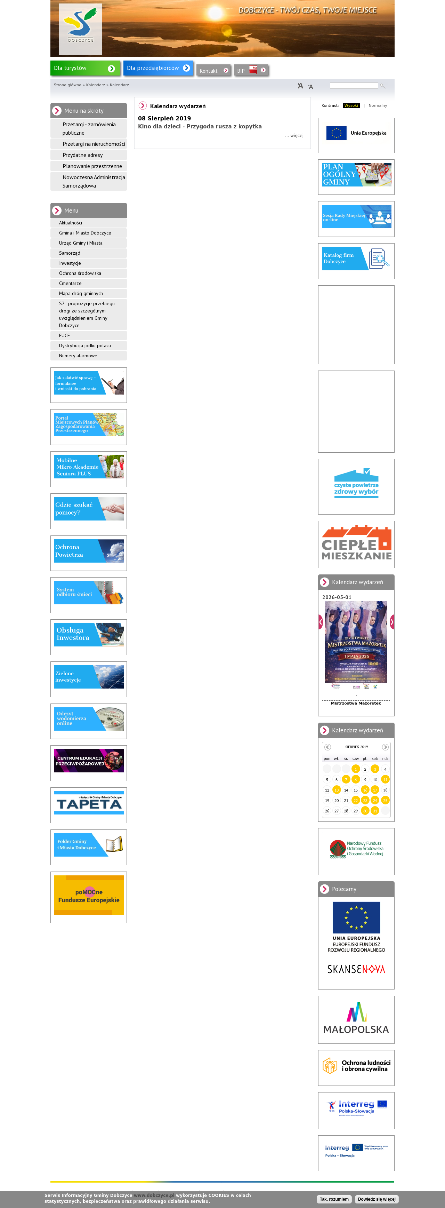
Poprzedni (320, 621)
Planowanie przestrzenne (92, 165)
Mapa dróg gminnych (81, 293)
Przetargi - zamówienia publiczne (89, 128)
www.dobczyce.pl (154, 1195)
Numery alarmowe (78, 355)
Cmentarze (70, 283)
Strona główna (67, 85)
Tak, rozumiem (334, 1199)
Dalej (392, 621)
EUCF (64, 335)
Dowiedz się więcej (377, 1199)
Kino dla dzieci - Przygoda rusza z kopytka (200, 127)
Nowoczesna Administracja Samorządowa (94, 181)
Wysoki (351, 105)
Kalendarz (95, 85)
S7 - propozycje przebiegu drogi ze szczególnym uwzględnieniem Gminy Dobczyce (87, 314)
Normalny (378, 105)
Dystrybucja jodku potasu (85, 345)
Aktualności (70, 223)
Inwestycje (70, 263)
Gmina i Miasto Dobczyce (85, 233)
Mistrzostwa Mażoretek (356, 703)
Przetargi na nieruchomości (94, 143)
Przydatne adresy (83, 154)
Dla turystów (70, 68)
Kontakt (209, 70)
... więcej (294, 135)
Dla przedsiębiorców (153, 68)
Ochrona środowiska (80, 273)
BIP (241, 70)
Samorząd (69, 253)
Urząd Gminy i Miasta (81, 243)
